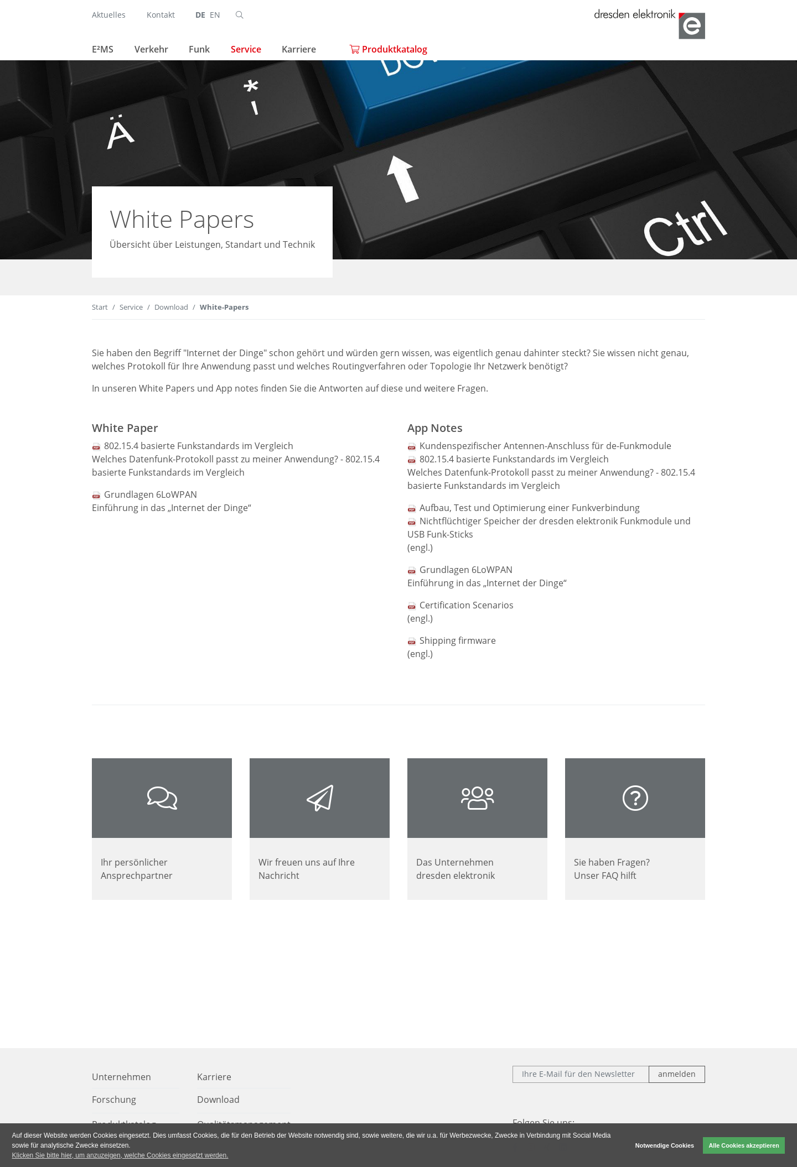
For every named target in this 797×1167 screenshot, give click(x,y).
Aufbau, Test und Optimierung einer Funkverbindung (530, 508)
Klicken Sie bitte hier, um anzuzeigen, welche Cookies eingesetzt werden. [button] (120, 1155)
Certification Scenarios (467, 605)
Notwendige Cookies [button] (664, 1145)
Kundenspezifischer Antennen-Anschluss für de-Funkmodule (545, 446)
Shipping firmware (458, 640)
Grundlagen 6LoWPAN (150, 494)
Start (100, 307)
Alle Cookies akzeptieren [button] (744, 1145)
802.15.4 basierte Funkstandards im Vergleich (198, 446)
